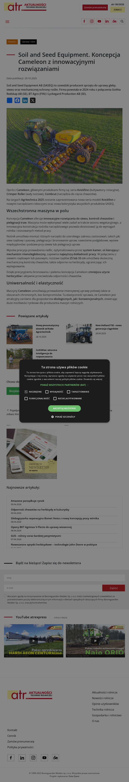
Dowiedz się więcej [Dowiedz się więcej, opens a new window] (93, 379)
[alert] (64, 391)
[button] (64, 384)
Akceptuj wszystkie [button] (64, 408)
